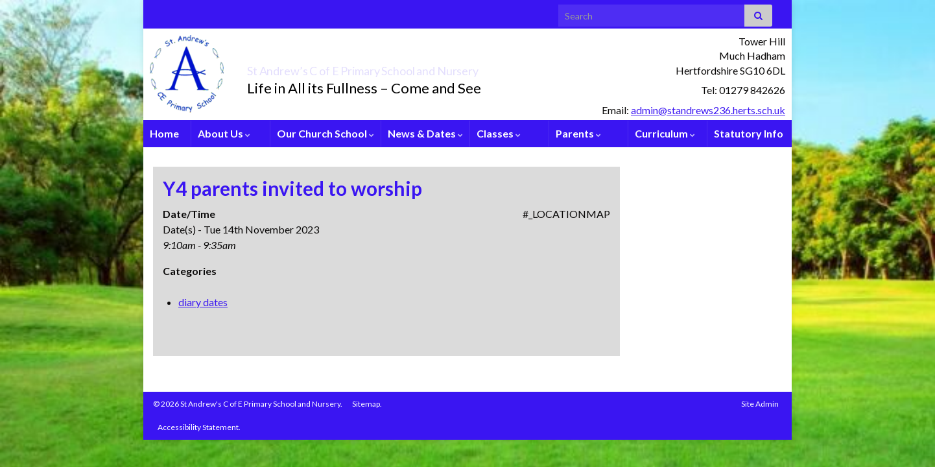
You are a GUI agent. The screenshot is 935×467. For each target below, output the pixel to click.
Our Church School (325, 133)
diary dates (203, 302)
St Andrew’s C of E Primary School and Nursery (432, 67)
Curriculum (665, 133)
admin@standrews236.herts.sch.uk (708, 110)
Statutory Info (748, 133)
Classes (499, 133)
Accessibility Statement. (199, 427)
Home (164, 133)
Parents (578, 133)
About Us (224, 133)
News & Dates (425, 133)
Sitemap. (367, 404)
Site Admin (760, 404)
